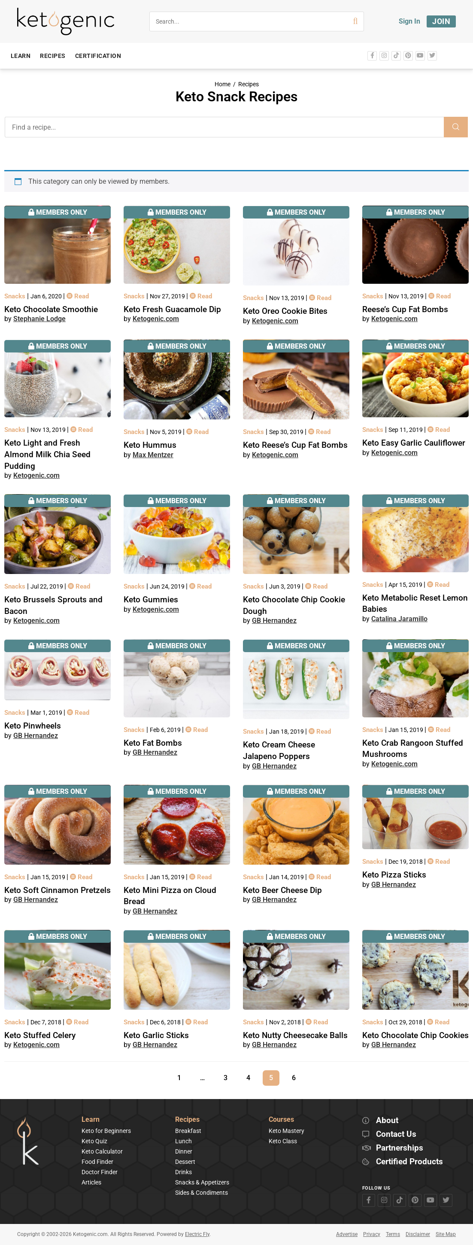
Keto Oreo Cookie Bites (285, 311)
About (387, 1120)
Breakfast (188, 1130)
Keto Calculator (102, 1151)
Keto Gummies (151, 599)
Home (222, 84)
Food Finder (97, 1161)
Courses (281, 1120)
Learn (91, 1120)
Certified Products (409, 1161)
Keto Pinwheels (32, 726)
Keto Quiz (94, 1141)
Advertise (347, 1234)
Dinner (183, 1151)
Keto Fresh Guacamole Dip (172, 309)
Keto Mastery (286, 1130)
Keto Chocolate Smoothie (51, 309)
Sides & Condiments (201, 1192)
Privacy (371, 1234)
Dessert (185, 1161)
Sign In (409, 21)
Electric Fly (197, 1234)
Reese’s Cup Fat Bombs (405, 309)
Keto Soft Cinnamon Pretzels (57, 890)
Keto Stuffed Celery (40, 1035)
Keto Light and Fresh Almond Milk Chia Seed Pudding (47, 454)
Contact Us (396, 1134)
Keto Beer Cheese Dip (282, 890)
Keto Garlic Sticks (156, 1035)
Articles (91, 1182)
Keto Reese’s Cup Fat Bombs (295, 445)
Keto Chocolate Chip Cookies (415, 1035)
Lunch (183, 1141)
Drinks (183, 1172)
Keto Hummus (150, 445)
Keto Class (283, 1141)
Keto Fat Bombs (153, 743)
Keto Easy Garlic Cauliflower (413, 443)
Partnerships (399, 1148)
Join (441, 21)
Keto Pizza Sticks (394, 875)
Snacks (15, 296)
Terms (393, 1234)
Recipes (248, 84)
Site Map (446, 1234)
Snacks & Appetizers (202, 1182)
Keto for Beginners (106, 1130)
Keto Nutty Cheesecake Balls (295, 1035)
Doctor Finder (100, 1172)
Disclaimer (418, 1234)
